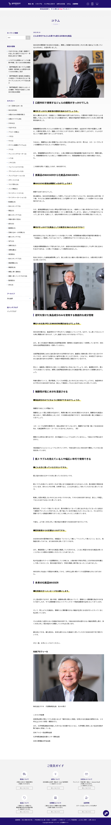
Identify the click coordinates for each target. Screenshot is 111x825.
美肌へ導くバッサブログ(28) (17, 276)
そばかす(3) (11, 127)
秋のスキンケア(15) (14, 258)
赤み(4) (10, 285)
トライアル (38, 4)
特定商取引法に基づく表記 (42, 820)
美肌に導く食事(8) (13, 272)
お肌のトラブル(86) (14, 119)
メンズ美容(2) (12, 189)
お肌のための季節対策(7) (16, 114)
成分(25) (10, 223)
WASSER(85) (12, 110)
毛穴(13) (10, 241)
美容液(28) (11, 267)
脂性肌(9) (11, 280)
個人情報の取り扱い (27, 820)
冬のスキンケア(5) (13, 206)
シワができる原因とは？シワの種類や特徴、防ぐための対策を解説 (18, 61)
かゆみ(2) (11, 123)
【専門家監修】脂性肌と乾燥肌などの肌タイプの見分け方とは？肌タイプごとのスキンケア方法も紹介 (18, 79)
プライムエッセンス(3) (15, 171)
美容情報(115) (12, 263)
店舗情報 (75, 4)
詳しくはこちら (24, 788)
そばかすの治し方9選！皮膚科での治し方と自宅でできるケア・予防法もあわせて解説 (18, 53)
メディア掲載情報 (72, 820)
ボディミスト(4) (13, 180)
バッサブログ (11, 311)
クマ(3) (10, 149)
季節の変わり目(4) (13, 219)
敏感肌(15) (11, 228)
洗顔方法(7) (11, 245)
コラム (69, 4)
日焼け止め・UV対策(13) (16, 232)
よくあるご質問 (83, 820)
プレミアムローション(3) (16, 175)
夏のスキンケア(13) (14, 215)
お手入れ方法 (61, 4)
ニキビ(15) (11, 162)
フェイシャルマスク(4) (15, 167)
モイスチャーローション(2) (16, 197)
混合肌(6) (11, 254)
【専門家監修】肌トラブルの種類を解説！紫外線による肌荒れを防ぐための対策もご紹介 (18, 69)
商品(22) (10, 210)
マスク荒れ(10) (12, 184)
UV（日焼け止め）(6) (14, 106)
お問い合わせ (92, 820)
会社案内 (54, 820)
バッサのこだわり (49, 4)
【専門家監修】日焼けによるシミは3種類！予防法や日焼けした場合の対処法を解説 (18, 89)
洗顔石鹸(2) (11, 250)
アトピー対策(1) (13, 132)
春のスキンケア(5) (13, 237)
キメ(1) (10, 141)
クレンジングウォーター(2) (16, 154)
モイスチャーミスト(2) (15, 193)
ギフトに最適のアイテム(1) (16, 145)
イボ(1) (10, 136)
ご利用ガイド (62, 820)
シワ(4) (10, 158)
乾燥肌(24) (11, 202)
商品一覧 (31, 4)
